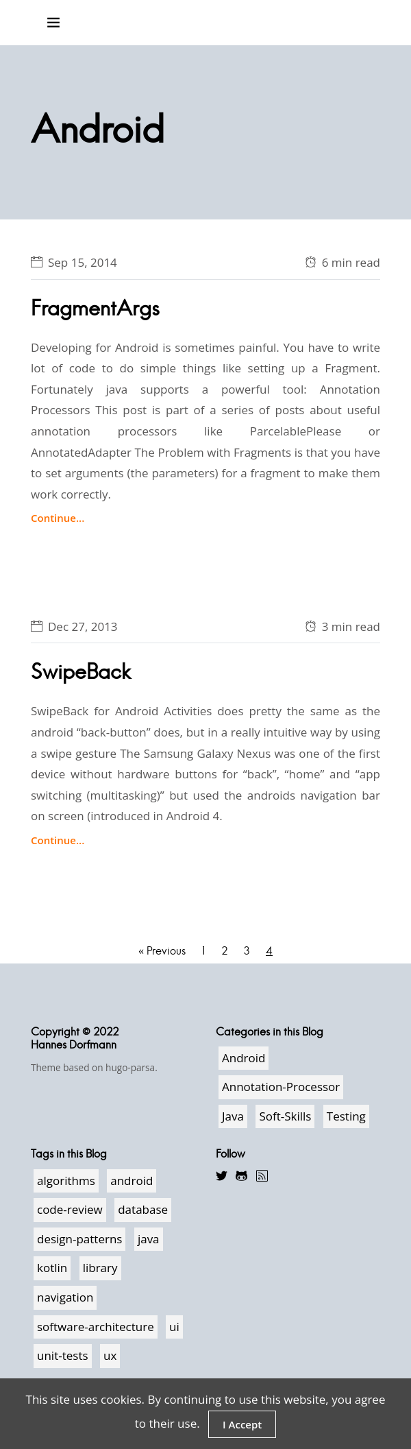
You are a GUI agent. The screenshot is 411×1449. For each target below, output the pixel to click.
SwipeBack (81, 671)
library (100, 1268)
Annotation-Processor (281, 1086)
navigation (65, 1297)
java (149, 1239)
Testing (346, 1116)
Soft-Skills (285, 1116)
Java (233, 1116)
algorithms (66, 1180)
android (131, 1180)
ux (109, 1355)
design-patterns (79, 1239)
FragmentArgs (95, 308)
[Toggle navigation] (53, 22)
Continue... (57, 518)
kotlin (52, 1268)
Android (243, 1058)
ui (174, 1326)
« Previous (162, 950)
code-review (70, 1209)
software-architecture (95, 1326)
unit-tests (62, 1355)
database (143, 1209)
